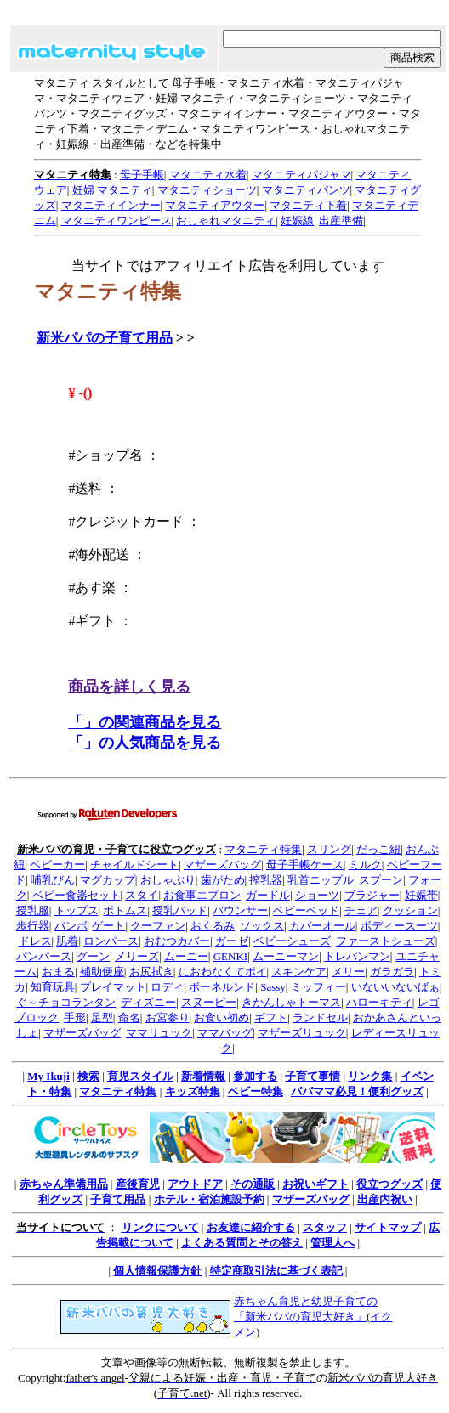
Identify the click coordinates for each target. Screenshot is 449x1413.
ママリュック (159, 1032)
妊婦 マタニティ (112, 190)
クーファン (157, 925)
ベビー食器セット (76, 895)
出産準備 (341, 220)
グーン (93, 956)
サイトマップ (388, 1227)
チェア (361, 910)
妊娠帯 (421, 895)
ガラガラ (392, 971)
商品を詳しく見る (129, 686)
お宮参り (167, 1017)
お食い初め (221, 1017)
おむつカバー (177, 941)
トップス (76, 910)
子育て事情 (312, 1076)
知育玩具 (53, 987)
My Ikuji (48, 1076)
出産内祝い (384, 1199)
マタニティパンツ (306, 190)
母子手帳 (142, 174)
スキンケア (299, 971)
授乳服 (32, 910)
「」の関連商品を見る (144, 722)
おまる (58, 971)
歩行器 (32, 925)
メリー (348, 971)
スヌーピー (208, 1002)
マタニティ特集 (263, 849)
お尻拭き (151, 971)
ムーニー (186, 956)
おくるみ (212, 925)
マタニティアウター (214, 205)
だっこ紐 (378, 849)
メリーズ (137, 956)
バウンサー (240, 910)
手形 (75, 1017)
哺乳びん (53, 879)
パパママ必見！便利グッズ (357, 1091)
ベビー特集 (255, 1091)
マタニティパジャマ (301, 174)
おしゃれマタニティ (226, 220)
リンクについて (160, 1227)
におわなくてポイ (223, 971)
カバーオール (322, 925)
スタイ (141, 895)
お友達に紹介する (251, 1227)
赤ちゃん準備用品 (64, 1184)
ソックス (262, 925)
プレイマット (113, 987)
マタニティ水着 (208, 174)
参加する (255, 1076)
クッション (410, 910)
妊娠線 (297, 220)
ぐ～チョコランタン (66, 1002)
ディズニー (148, 1002)
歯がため (223, 879)
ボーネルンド (222, 987)
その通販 (252, 1184)
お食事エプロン (202, 895)
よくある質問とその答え (242, 1242)
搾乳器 (265, 879)
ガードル (268, 895)
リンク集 (370, 1076)
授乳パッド (179, 910)
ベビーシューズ (292, 941)
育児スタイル (140, 1076)
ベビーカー (57, 864)
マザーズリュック (302, 1032)
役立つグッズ (389, 1184)
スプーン (381, 879)
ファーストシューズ (385, 941)
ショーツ (317, 895)
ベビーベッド (306, 910)
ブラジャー (372, 895)
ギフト (270, 1017)
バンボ (71, 925)
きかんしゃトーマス (291, 1002)
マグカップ (107, 879)
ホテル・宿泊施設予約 (209, 1199)
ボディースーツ (399, 925)
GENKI (230, 956)
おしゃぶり (168, 879)
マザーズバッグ (222, 864)
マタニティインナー (111, 205)
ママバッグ (225, 1032)
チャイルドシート (134, 864)
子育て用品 (117, 1199)
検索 (88, 1076)
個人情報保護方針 (157, 1270)
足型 (102, 1017)
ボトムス (125, 910)
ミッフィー (318, 987)
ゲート (108, 925)
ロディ (167, 987)
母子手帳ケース (305, 864)
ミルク (365, 864)
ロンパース (111, 941)
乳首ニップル (320, 879)
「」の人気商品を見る (144, 742)
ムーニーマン (286, 956)
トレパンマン (357, 956)
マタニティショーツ (207, 190)
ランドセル (320, 1017)
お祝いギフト (315, 1184)
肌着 (67, 941)
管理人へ (332, 1242)
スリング (329, 849)
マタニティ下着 (308, 205)
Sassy (273, 987)
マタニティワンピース (116, 220)
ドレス (35, 941)
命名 (129, 1017)
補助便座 (102, 971)
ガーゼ (231, 941)
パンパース (43, 956)
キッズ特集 (192, 1091)
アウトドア (195, 1184)
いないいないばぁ (395, 987)
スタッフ (325, 1227)
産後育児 (138, 1184)
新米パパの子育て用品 (105, 338)
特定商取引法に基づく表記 (276, 1270)
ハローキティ (379, 1002)
